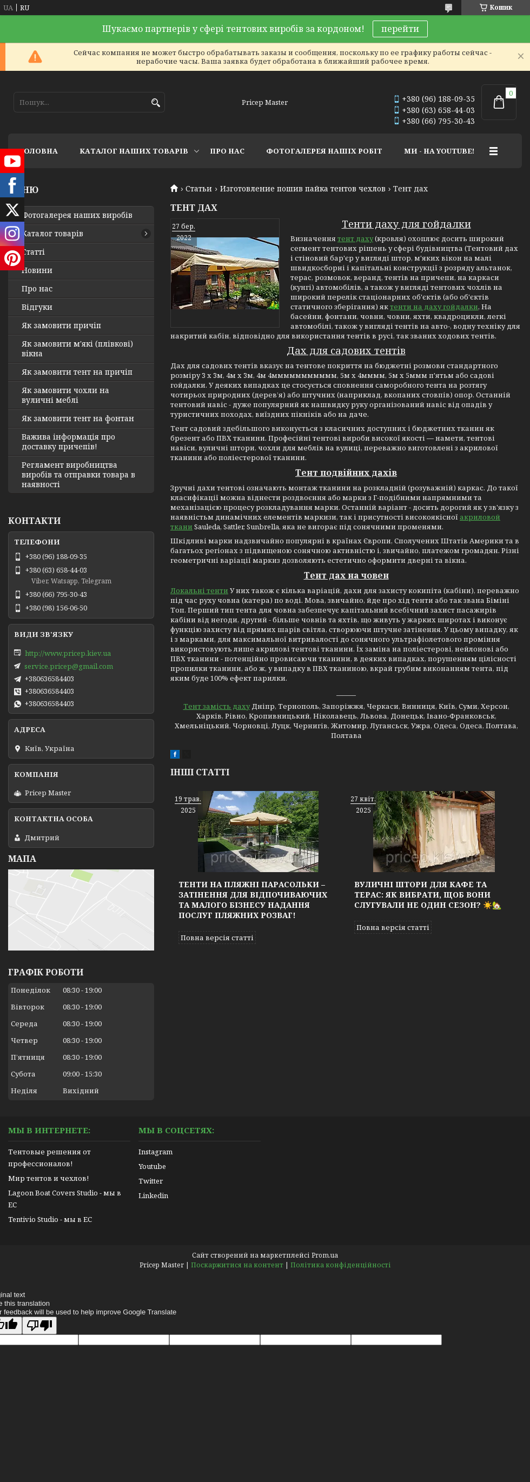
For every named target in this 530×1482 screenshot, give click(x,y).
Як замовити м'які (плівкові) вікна (77, 348)
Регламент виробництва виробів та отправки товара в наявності (78, 474)
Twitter (150, 1181)
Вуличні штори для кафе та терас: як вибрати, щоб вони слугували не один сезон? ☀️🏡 (427, 894)
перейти (400, 29)
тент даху (355, 238)
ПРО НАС (227, 151)
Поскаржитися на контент (237, 1265)
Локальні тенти (199, 590)
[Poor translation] (39, 1325)
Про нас (37, 289)
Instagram (155, 1152)
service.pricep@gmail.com (68, 666)
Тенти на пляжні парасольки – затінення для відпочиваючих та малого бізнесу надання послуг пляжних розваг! (252, 899)
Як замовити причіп (61, 325)
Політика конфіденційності (340, 1265)
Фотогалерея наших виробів (77, 215)
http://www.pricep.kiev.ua (68, 653)
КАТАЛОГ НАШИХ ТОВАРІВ (134, 151)
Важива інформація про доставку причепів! (68, 441)
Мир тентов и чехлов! (48, 1178)
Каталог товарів (52, 233)
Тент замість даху (216, 706)
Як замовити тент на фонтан (78, 418)
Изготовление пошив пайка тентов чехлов (303, 188)
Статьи (199, 188)
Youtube (152, 1166)
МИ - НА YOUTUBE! (439, 151)
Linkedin (153, 1195)
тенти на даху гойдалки (434, 306)
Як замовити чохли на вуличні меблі (65, 395)
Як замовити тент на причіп (77, 372)
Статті (33, 252)
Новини (37, 270)
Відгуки (37, 307)
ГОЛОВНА (38, 151)
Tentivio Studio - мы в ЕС (50, 1219)
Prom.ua (325, 1255)
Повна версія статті (217, 937)
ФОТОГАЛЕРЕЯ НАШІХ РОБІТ (324, 151)
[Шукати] (155, 103)
